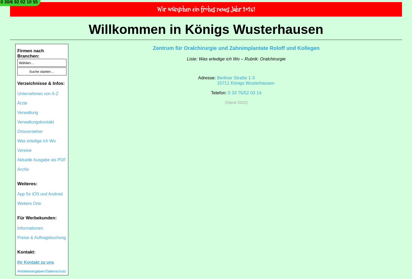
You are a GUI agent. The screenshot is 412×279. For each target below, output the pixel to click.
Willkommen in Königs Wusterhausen (206, 29)
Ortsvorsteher (30, 131)
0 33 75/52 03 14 (244, 92)
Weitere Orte (29, 203)
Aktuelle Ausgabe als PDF (41, 160)
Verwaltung (27, 112)
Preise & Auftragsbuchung (41, 237)
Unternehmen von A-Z (38, 93)
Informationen (30, 228)
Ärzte (22, 103)
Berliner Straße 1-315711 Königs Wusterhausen (245, 80)
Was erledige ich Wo (36, 141)
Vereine (24, 150)
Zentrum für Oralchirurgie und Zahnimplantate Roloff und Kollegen (236, 48)
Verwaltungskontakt (35, 122)
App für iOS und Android (40, 194)
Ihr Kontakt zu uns (35, 262)
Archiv (23, 169)
